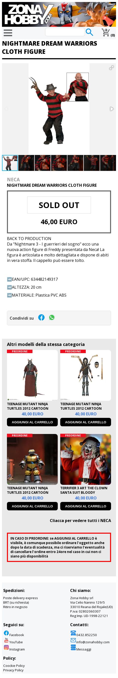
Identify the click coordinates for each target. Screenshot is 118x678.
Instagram (14, 649)
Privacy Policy (13, 670)
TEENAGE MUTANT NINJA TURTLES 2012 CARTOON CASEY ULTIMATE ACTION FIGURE (81, 411)
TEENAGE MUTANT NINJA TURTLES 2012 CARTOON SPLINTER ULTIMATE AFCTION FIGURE (31, 411)
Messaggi (80, 649)
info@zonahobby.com (90, 642)
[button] (112, 68)
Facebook (13, 635)
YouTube (13, 642)
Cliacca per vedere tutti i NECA (80, 520)
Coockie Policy (14, 665)
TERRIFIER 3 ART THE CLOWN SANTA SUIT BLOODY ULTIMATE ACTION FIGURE (83, 492)
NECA (13, 179)
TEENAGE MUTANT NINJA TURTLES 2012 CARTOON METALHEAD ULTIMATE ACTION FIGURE (27, 495)
